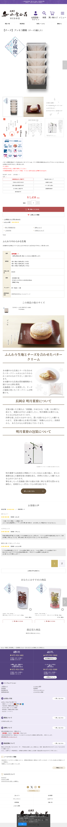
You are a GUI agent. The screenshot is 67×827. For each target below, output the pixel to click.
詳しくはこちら (29, 491)
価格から (59, 23)
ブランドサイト (17, 799)
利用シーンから (41, 23)
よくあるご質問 (37, 686)
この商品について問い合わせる (12, 219)
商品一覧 (7, 23)
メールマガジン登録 (38, 692)
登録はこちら (59, 767)
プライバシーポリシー (38, 690)
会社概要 (50, 795)
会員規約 (35, 688)
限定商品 (22, 23)
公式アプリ (50, 799)
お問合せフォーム (50, 677)
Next (65, 602)
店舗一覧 (50, 802)
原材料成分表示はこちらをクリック (21, 294)
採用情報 (16, 802)
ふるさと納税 (16, 805)
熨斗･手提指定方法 (10, 227)
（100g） (13, 615)
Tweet (4, 235)
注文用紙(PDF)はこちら (51, 658)
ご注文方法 (8, 230)
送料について (38, 227)
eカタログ (3, 777)
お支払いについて (39, 230)
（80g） (48, 615)
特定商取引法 (4, 690)
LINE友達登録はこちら (33, 790)
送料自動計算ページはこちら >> (9, 737)
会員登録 (3, 688)
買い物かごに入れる (18, 621)
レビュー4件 (7, 222)
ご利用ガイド (4, 686)
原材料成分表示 (5, 692)
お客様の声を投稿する (33, 570)
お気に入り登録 (34, 215)
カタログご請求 (5, 779)
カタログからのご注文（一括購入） (10, 781)
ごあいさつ (16, 795)
